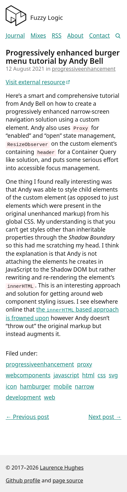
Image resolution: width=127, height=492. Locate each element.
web (49, 396)
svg (113, 374)
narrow (84, 385)
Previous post (27, 416)
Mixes (38, 35)
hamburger (35, 385)
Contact (99, 35)
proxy (84, 363)
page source (68, 479)
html (88, 374)
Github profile (23, 479)
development (23, 396)
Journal (15, 35)
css (102, 374)
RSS (57, 35)
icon (11, 385)
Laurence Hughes (62, 466)
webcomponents (28, 374)
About (75, 35)
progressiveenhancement (84, 68)
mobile (62, 385)
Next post (104, 416)
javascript (66, 374)
